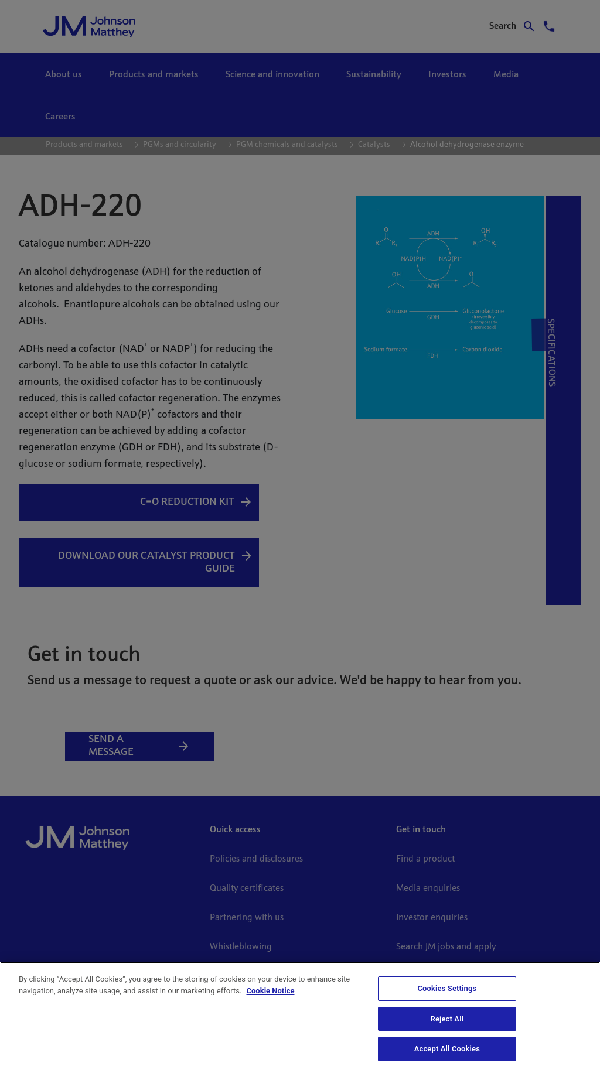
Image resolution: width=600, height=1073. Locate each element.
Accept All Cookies (447, 1048)
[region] (300, 1017)
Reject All (447, 1018)
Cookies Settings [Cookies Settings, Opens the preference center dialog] (446, 988)
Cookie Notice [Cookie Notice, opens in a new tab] (271, 990)
